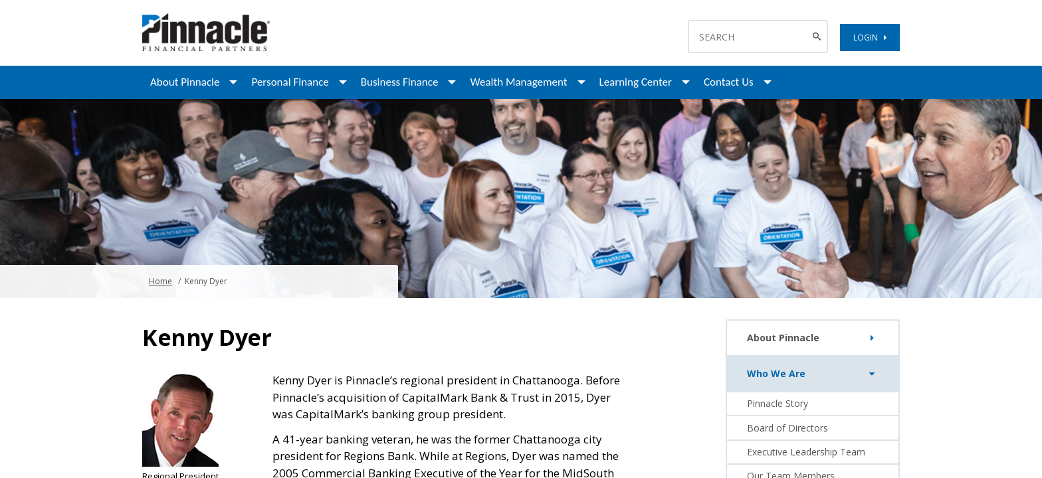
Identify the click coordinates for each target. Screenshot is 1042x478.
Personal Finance (289, 82)
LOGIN (869, 37)
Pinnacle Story (777, 403)
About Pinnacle (184, 82)
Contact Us (729, 82)
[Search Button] (818, 36)
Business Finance (400, 82)
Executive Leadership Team (806, 451)
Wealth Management (518, 82)
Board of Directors (787, 428)
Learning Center (635, 82)
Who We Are (814, 373)
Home (160, 281)
